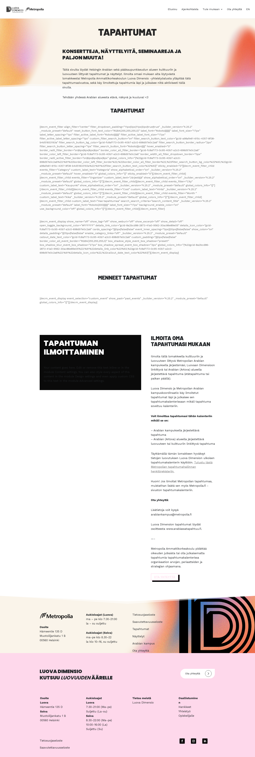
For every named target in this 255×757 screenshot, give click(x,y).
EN (248, 9)
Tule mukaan (211, 9)
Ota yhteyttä (234, 9)
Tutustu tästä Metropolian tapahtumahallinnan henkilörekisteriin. (182, 467)
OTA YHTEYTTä (164, 577)
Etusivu (172, 9)
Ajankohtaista (189, 9)
